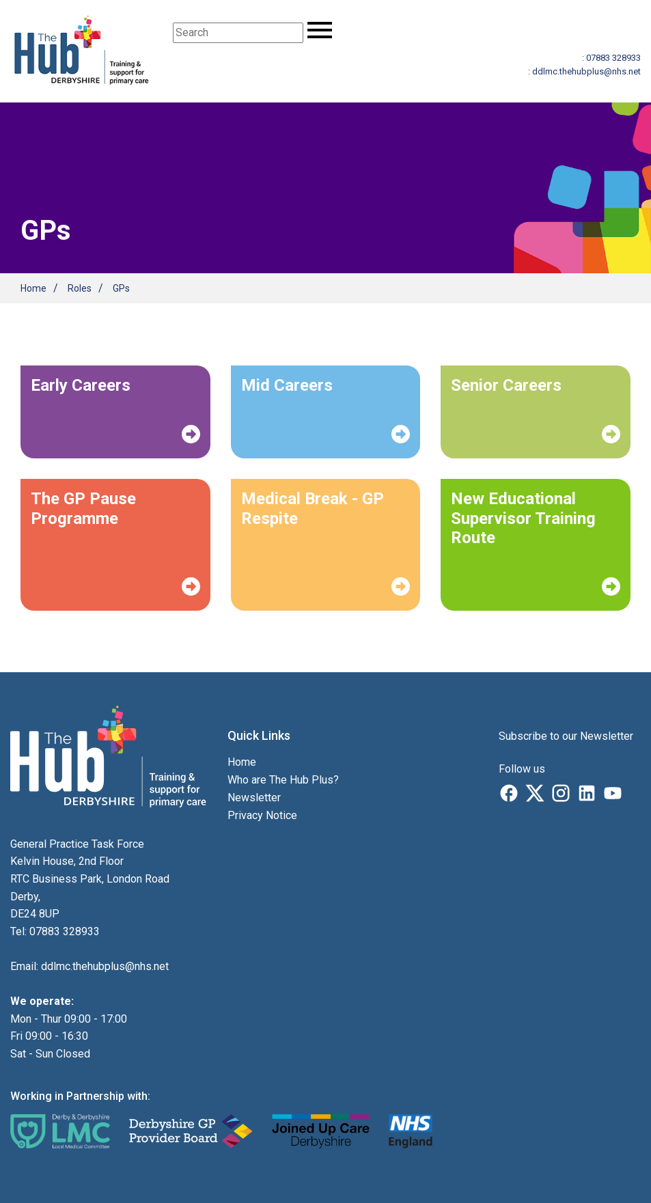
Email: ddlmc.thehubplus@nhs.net (89, 966)
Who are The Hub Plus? (283, 779)
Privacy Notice (262, 815)
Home (33, 288)
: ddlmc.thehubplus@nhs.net (584, 71)
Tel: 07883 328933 (55, 931)
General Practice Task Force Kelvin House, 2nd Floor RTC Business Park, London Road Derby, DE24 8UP (89, 879)
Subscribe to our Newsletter (566, 736)
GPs (121, 288)
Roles (80, 288)
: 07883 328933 (611, 58)
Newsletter (254, 797)
